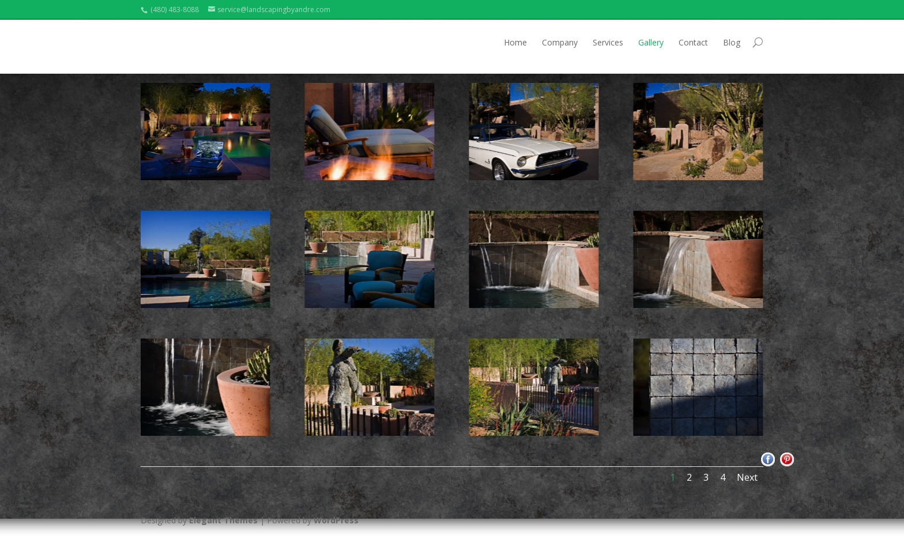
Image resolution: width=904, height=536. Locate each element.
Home (515, 42)
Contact (693, 42)
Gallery (651, 42)
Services (608, 42)
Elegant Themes (223, 520)
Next (747, 477)
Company (560, 42)
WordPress (336, 520)
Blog (731, 42)
